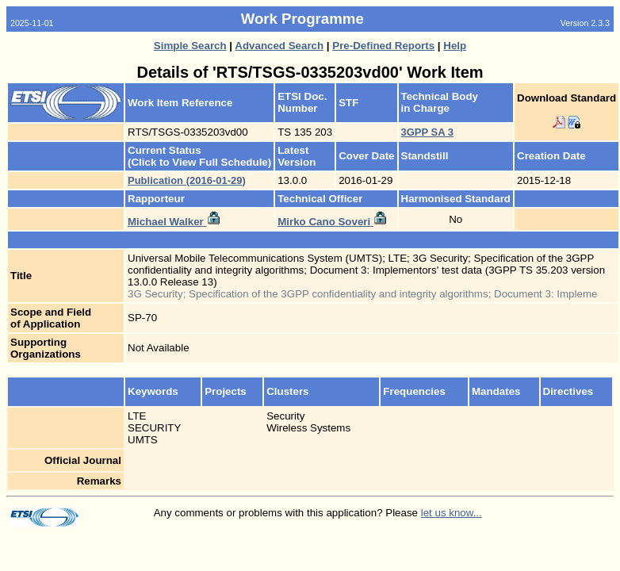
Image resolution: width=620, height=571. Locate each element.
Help (454, 46)
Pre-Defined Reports (383, 46)
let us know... (451, 513)
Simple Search (190, 46)
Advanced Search (279, 46)
